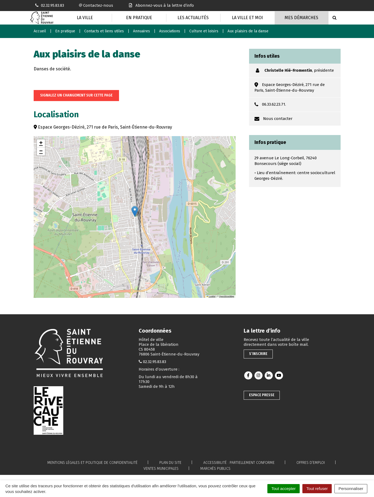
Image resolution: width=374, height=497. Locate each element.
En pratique (139, 17)
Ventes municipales (161, 468)
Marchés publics (215, 468)
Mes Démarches (301, 17)
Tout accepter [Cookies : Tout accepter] (283, 488)
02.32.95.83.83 (154, 361)
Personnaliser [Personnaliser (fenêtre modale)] (350, 488)
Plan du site (170, 462)
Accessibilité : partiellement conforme (239, 462)
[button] (134, 211)
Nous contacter (277, 118)
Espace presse (261, 395)
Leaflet (211, 296)
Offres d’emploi (310, 462)
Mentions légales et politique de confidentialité (92, 462)
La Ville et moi (247, 17)
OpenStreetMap (226, 296)
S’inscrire (258, 353)
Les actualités (193, 17)
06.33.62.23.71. (274, 104)
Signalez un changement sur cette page (76, 95)
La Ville (85, 17)
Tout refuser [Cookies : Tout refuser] (317, 488)
